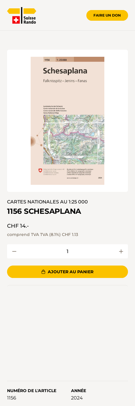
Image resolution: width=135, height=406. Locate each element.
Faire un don (107, 15)
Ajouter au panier (67, 271)
